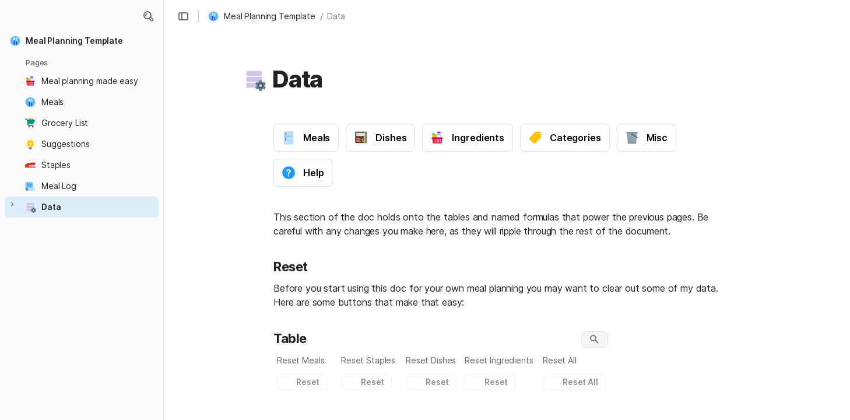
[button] (148, 16)
